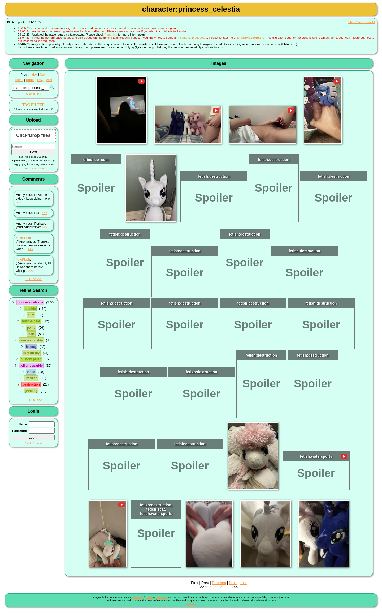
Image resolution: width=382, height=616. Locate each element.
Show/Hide (355, 22)
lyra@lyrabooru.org (250, 37)
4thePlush (23, 238)
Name (23, 424)
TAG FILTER (33, 104)
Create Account (33, 443)
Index (33, 74)
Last (243, 583)
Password (19, 431)
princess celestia (30, 302)
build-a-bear (31, 321)
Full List (30, 279)
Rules (30, 80)
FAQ (40, 80)
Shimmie (138, 597)
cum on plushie (31, 340)
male (30, 334)
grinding (31, 391)
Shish (149, 597)
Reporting (111, 34)
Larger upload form (33, 167)
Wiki (49, 80)
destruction (31, 384)
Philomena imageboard (192, 37)
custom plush (31, 359)
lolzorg (31, 347)
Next (43, 74)
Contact (191, 603)
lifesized (31, 378)
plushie (30, 309)
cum (31, 315)
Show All (369, 22)
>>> (18, 202)
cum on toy (31, 353)
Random (219, 583)
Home (19, 80)
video (31, 372)
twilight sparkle (30, 365)
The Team (161, 597)
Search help (33, 93)
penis (31, 328)
